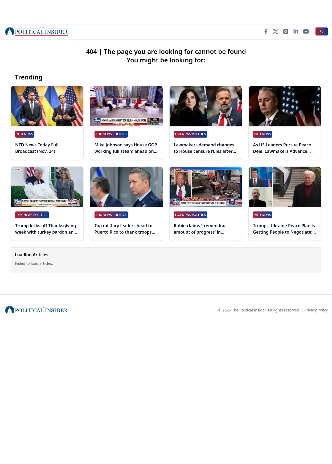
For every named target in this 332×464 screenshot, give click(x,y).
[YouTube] (306, 31)
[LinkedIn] (295, 31)
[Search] (321, 31)
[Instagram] (285, 31)
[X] (275, 31)
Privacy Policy (316, 310)
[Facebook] (266, 31)
